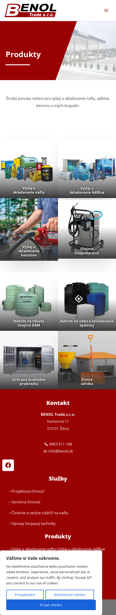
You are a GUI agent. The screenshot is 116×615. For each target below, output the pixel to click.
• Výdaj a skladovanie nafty (32, 549)
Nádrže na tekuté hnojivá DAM (29, 323)
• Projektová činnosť (26, 491)
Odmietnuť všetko (69, 594)
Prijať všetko (51, 605)
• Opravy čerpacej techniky (32, 523)
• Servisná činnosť (24, 501)
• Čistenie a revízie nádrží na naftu (38, 512)
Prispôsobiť (25, 594)
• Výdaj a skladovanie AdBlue (80, 549)
